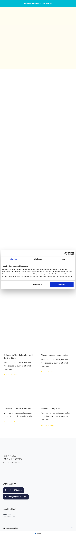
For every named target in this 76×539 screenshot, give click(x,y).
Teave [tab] (63, 259)
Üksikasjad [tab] (38, 259)
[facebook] (72, 528)
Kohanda (37, 284)
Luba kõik (61, 284)
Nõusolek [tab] (13, 259)
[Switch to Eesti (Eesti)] (38, 533)
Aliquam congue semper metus (54, 355)
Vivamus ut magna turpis (52, 408)
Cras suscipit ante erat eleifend (17, 408)
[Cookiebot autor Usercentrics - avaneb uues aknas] (65, 253)
